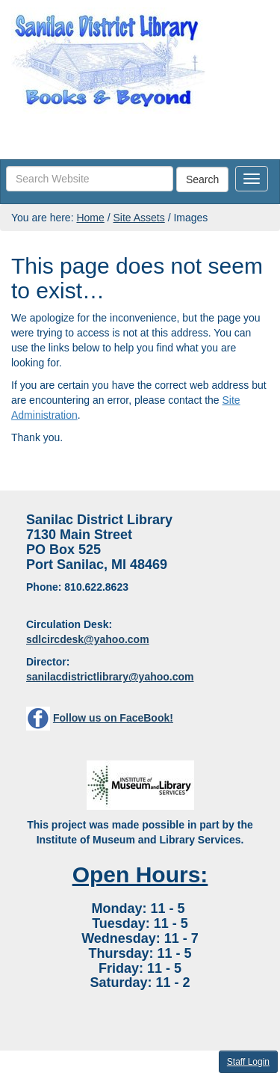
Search (202, 179)
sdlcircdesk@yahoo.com (87, 639)
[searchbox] (89, 178)
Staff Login (248, 1062)
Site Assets (138, 218)
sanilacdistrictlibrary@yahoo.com (110, 677)
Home (90, 218)
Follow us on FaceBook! (113, 718)
